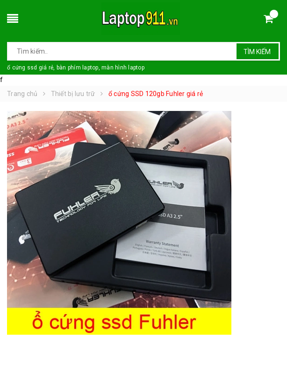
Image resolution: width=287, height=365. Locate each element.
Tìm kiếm (257, 51)
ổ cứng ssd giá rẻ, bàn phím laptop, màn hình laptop (75, 67)
